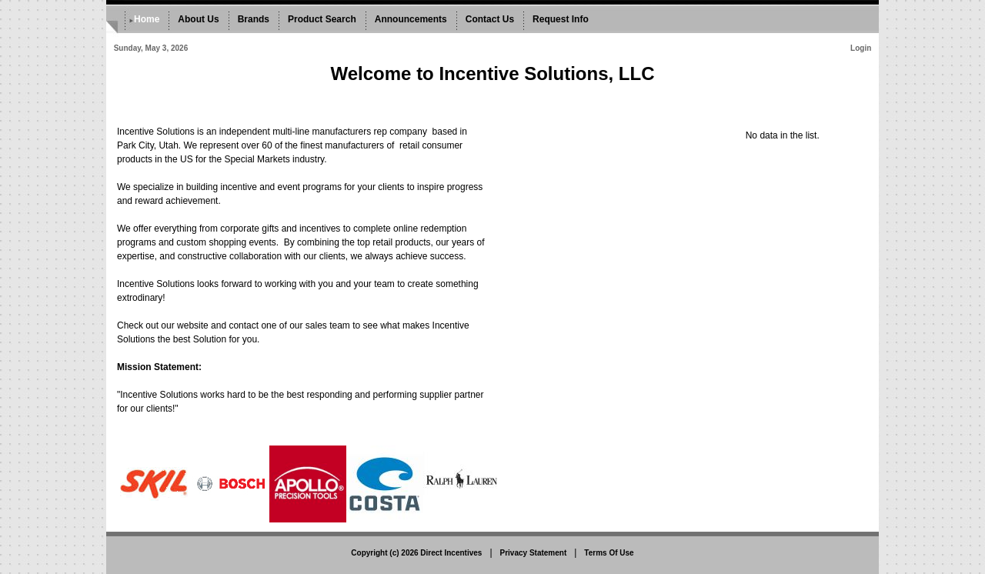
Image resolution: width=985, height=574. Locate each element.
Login (860, 48)
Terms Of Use (608, 553)
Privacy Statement (533, 553)
